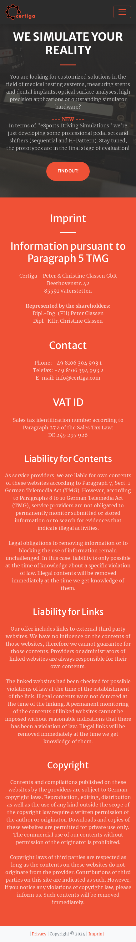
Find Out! (68, 171)
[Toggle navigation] (122, 12)
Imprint (96, 933)
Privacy (39, 933)
